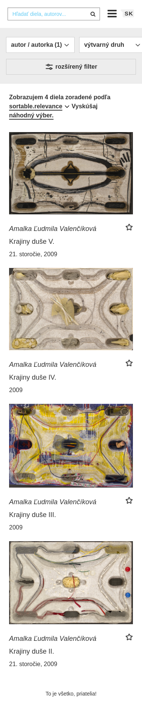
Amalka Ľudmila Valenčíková (52, 228)
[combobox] (54, 14)
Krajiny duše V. (31, 241)
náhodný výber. (31, 115)
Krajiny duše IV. (32, 377)
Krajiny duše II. (31, 651)
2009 (16, 390)
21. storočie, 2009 (33, 254)
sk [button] (129, 13)
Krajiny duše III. (32, 515)
